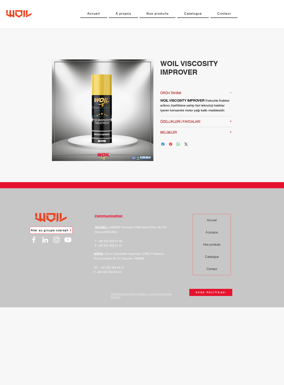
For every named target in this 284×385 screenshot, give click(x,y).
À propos (212, 232)
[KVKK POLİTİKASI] (210, 292)
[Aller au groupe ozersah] (51, 230)
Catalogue (212, 257)
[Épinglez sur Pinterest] (170, 144)
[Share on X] (186, 144)
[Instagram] (56, 240)
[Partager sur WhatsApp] (178, 144)
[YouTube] (68, 240)
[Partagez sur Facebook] (162, 144)
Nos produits (212, 244)
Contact (212, 269)
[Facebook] (34, 240)
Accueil (212, 220)
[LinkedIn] (45, 240)
